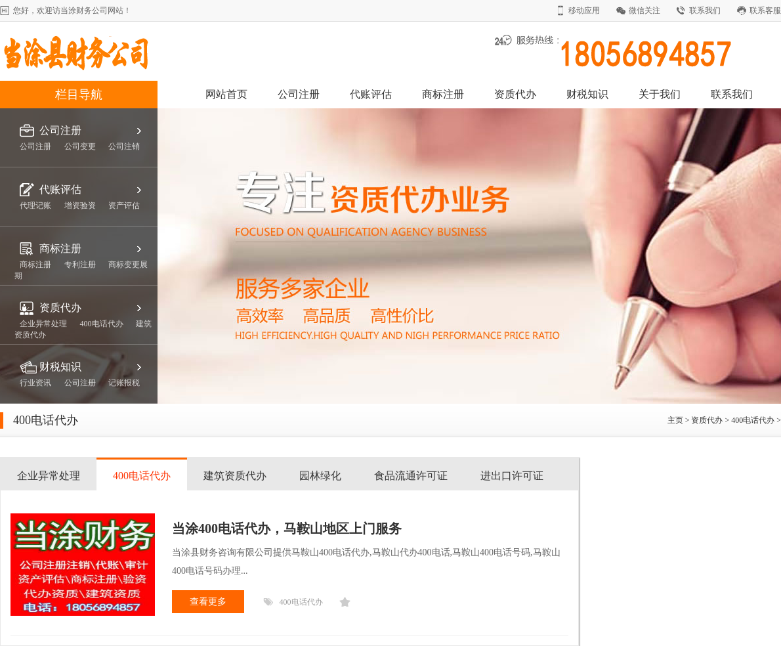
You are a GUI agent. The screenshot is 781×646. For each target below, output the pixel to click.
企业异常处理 (48, 475)
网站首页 (226, 94)
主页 (675, 420)
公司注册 (299, 94)
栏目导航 (78, 94)
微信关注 (644, 10)
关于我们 (660, 94)
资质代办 (515, 94)
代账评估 (371, 94)
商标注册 (443, 94)
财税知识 (587, 94)
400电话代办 (752, 420)
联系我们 (705, 10)
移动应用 (584, 10)
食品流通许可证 (411, 475)
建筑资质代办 (234, 475)
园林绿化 (320, 475)
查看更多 (208, 602)
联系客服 (765, 10)
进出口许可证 (511, 475)
